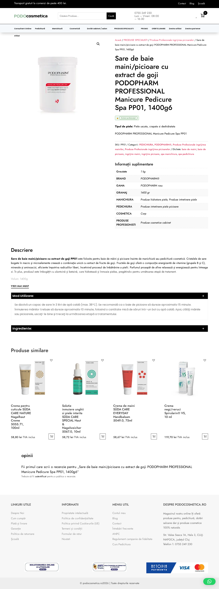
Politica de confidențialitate (77, 518)
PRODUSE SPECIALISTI (124, 29)
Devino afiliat (175, 29)
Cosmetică (75, 29)
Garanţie (16, 529)
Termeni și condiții (72, 529)
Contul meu (119, 513)
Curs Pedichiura (121, 544)
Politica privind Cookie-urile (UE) (80, 523)
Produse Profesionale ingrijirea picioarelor (147, 149)
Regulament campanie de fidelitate (132, 539)
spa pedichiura (186, 154)
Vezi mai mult (20, 286)
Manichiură (57, 29)
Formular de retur (72, 534)
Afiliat (17, 36)
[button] (98, 44)
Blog (192, 3)
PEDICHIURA (146, 144)
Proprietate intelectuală (75, 513)
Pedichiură (40, 29)
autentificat (38, 477)
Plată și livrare (19, 523)
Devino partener (192, 29)
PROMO (144, 29)
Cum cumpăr (18, 518)
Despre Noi (17, 513)
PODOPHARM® (162, 144)
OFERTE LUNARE (158, 29)
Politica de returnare (22, 534)
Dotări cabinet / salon (97, 29)
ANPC (116, 534)
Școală (201, 3)
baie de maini (189, 149)
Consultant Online (22, 29)
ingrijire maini (132, 154)
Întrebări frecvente (122, 529)
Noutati (66, 539)
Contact (182, 3)
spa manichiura (169, 154)
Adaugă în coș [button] (52, 436)
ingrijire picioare (150, 154)
